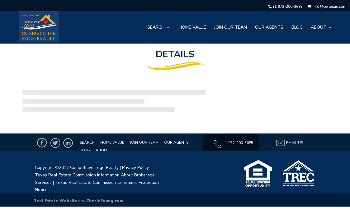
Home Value (192, 27)
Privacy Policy (135, 167)
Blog (297, 27)
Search (155, 27)
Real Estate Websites (56, 201)
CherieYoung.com (104, 201)
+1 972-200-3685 (287, 6)
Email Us (289, 143)
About (318, 27)
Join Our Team (230, 27)
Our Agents (269, 27)
